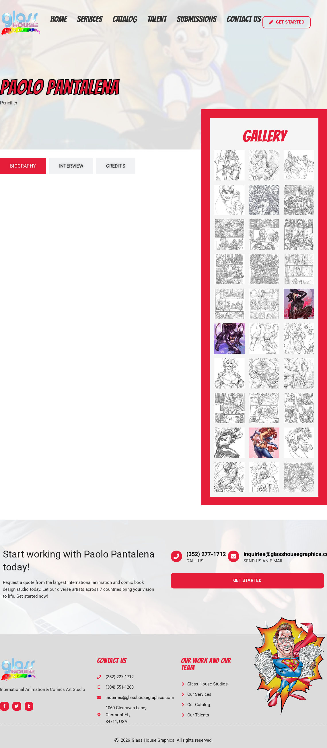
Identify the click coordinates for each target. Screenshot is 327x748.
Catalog (124, 19)
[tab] (23, 166)
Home (58, 19)
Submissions (196, 19)
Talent (156, 19)
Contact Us (244, 19)
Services (89, 19)
